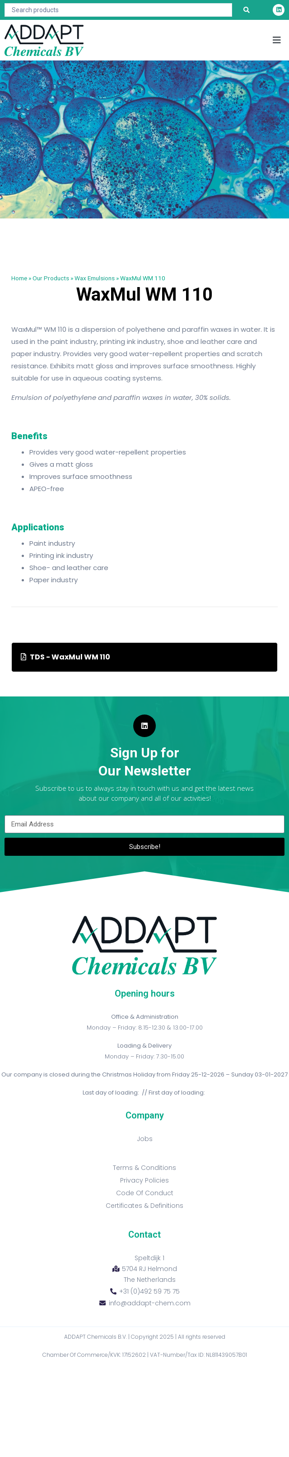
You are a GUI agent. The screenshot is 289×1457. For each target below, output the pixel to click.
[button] (276, 40)
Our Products (51, 278)
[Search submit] (246, 10)
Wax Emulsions (95, 278)
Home (19, 278)
